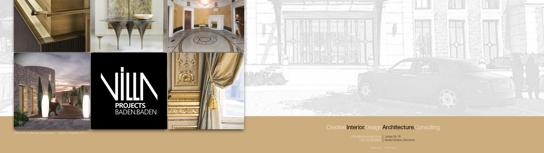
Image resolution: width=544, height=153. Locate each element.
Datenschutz (391, 148)
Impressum (376, 148)
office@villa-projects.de (366, 136)
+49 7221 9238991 (370, 140)
